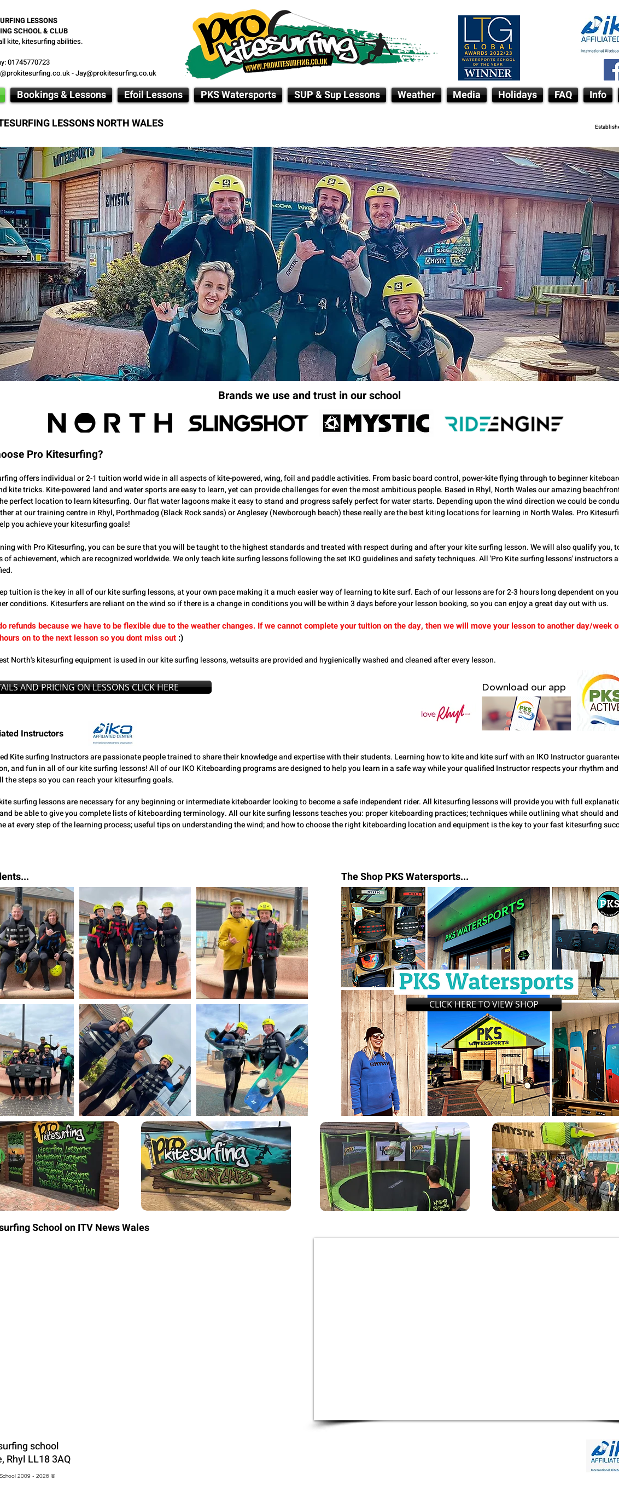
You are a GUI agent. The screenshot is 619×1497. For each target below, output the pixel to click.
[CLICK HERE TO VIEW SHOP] (484, 1004)
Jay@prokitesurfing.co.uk (115, 73)
